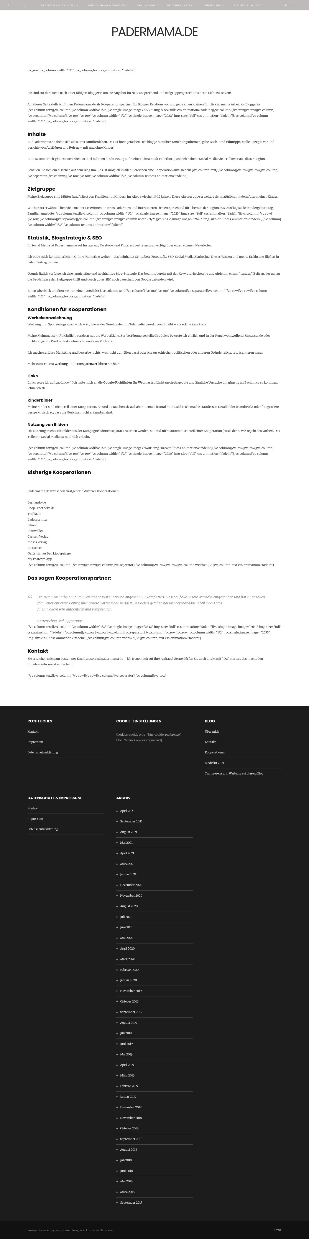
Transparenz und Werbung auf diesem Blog (234, 776)
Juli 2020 (126, 919)
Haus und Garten (179, 5)
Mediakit (92, 293)
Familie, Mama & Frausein (106, 5)
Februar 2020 (129, 972)
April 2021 (127, 856)
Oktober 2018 (129, 1131)
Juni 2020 (126, 930)
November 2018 (131, 1120)
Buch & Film (213, 5)
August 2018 (128, 1152)
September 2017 (131, 1205)
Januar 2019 (128, 1099)
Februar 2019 (129, 1089)
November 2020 (131, 898)
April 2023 (127, 813)
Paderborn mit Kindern (58, 5)
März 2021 (127, 866)
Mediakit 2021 (214, 766)
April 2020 (127, 951)
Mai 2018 (126, 1184)
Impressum (35, 745)
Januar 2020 (128, 983)
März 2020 (127, 962)
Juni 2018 (126, 1173)
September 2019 (131, 1015)
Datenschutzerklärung (43, 755)
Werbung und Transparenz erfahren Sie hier (86, 367)
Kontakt (33, 734)
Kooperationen (215, 755)
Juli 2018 (126, 1163)
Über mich (212, 734)
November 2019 (131, 994)
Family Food (146, 5)
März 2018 (127, 1195)
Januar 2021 (128, 877)
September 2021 (131, 824)
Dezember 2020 (131, 888)
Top (277, 1233)
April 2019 (127, 1068)
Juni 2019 (126, 1046)
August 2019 (128, 1025)
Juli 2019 (126, 1036)
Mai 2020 (126, 941)
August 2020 (129, 909)
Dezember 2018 (131, 1110)
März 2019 (127, 1078)
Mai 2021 (126, 845)
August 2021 (128, 835)
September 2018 (131, 1142)
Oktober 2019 (129, 1004)
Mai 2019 (126, 1057)
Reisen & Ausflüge (247, 5)
